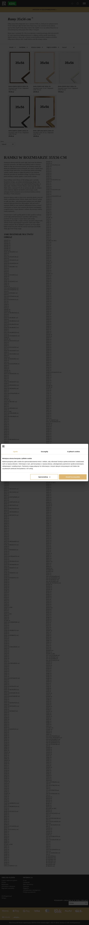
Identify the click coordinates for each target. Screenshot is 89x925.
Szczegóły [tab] (44, 451)
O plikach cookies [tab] (73, 451)
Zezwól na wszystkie (73, 477)
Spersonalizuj (44, 477)
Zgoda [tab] (15, 451)
